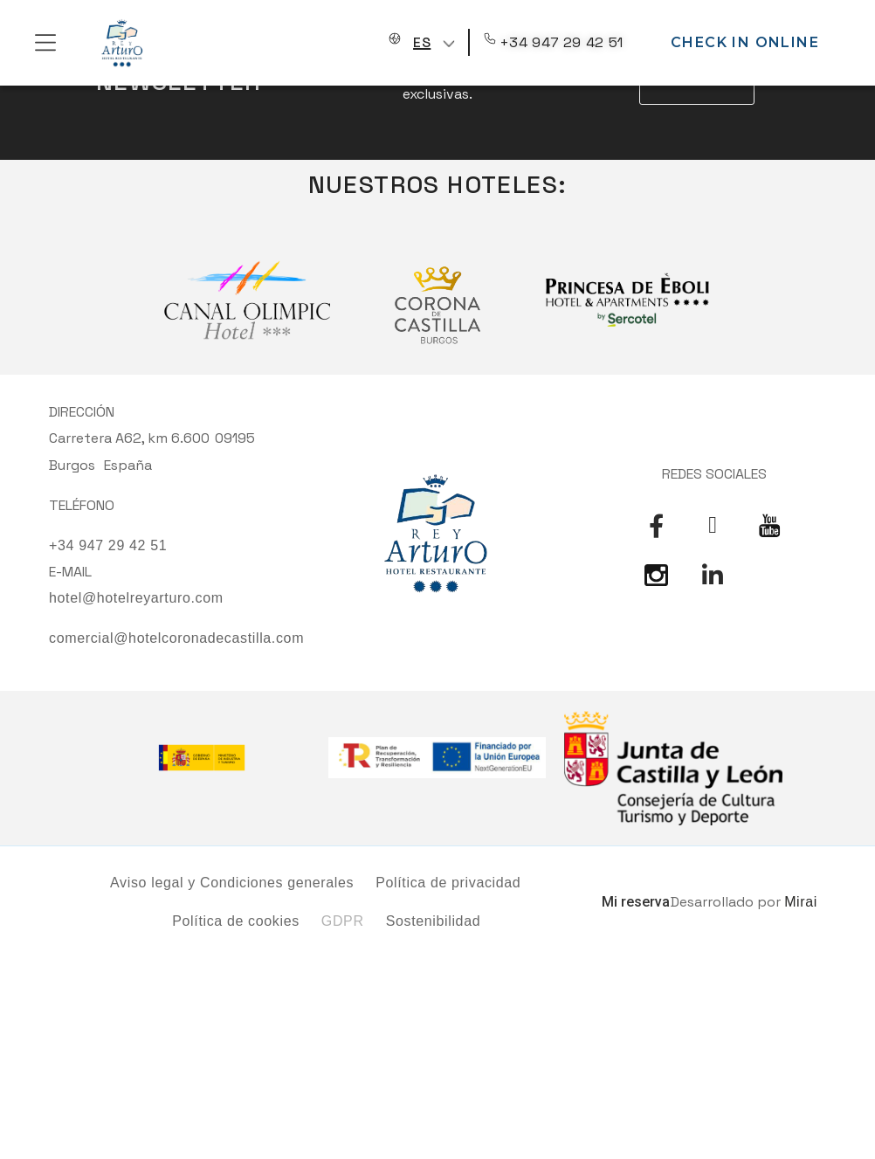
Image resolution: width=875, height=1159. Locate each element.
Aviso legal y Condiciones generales (232, 882)
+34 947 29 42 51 (562, 42)
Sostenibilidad (433, 921)
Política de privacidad (447, 882)
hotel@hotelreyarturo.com (136, 597)
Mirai (800, 901)
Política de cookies (236, 921)
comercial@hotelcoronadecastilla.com (176, 638)
